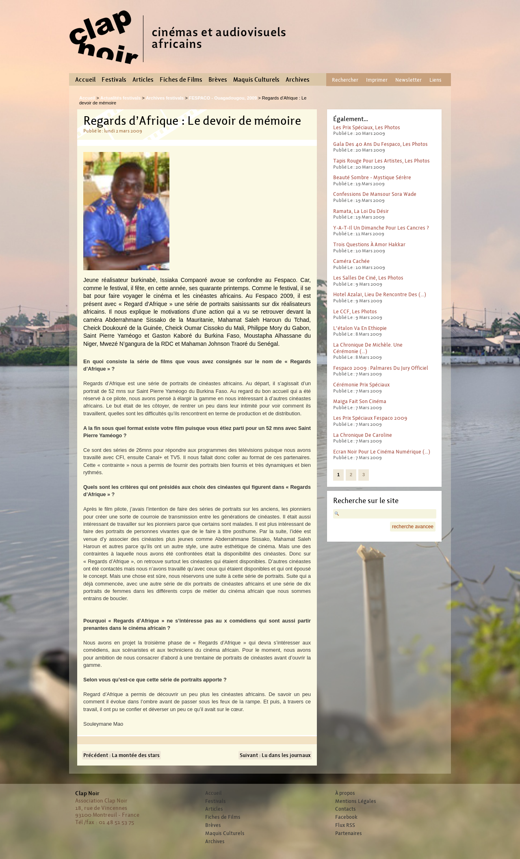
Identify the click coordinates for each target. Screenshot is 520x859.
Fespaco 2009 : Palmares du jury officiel (380, 368)
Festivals (114, 79)
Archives (298, 79)
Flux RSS (345, 825)
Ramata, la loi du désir (361, 211)
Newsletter (408, 80)
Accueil (85, 79)
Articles (143, 79)
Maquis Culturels (256, 79)
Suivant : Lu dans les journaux (275, 755)
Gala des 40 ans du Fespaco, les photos (380, 144)
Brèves (217, 79)
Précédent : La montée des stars (121, 755)
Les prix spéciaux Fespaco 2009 (370, 418)
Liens (435, 80)
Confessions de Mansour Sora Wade (374, 194)
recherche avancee (412, 526)
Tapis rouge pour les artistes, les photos (381, 161)
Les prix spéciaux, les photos (366, 127)
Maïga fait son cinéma (359, 401)
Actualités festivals (120, 97)
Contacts (345, 809)
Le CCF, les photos (355, 311)
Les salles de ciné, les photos (368, 278)
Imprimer (377, 80)
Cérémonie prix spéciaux (361, 385)
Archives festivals (165, 97)
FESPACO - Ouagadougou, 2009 (223, 97)
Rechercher (345, 80)
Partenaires (348, 833)
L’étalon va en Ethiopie (360, 328)
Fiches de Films (181, 79)
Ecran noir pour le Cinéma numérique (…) (381, 452)
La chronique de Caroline (362, 435)
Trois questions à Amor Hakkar (369, 244)
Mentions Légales (355, 801)
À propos (345, 793)
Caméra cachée (351, 261)
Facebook (346, 817)
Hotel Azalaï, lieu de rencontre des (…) (379, 294)
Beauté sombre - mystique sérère (372, 177)
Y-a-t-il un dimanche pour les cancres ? (381, 228)
